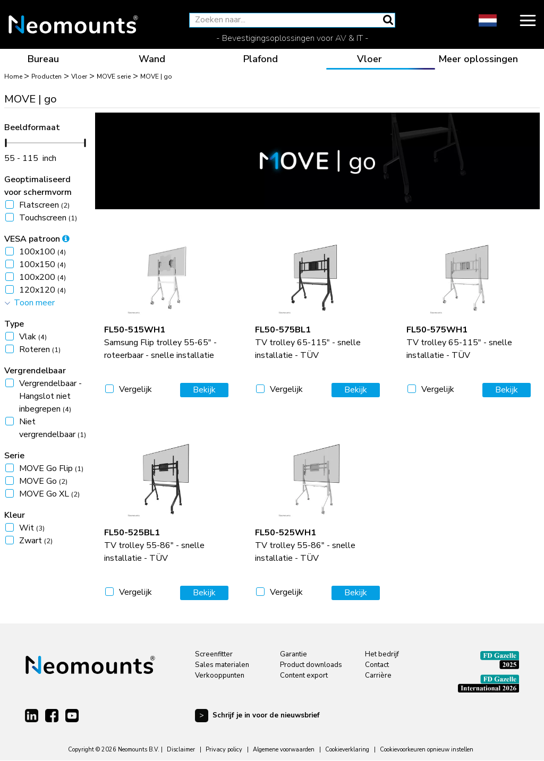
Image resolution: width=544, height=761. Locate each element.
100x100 (42, 252)
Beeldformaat (32, 127)
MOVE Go (43, 481)
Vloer (369, 59)
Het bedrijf (382, 654)
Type (14, 324)
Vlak (33, 337)
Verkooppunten (219, 675)
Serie (14, 455)
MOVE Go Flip (51, 468)
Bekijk (204, 390)
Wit (32, 528)
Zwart (36, 540)
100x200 (42, 277)
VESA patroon (37, 239)
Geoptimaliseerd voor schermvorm (38, 186)
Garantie (293, 654)
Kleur (14, 515)
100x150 (42, 264)
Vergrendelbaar (35, 371)
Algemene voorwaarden (283, 750)
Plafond (260, 59)
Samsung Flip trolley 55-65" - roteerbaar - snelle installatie (160, 342)
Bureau (43, 59)
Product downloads (311, 665)
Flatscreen (44, 205)
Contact (377, 665)
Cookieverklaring (347, 750)
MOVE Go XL (49, 494)
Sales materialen (222, 665)
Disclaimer (181, 750)
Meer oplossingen (478, 59)
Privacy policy (224, 750)
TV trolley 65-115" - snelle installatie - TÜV (308, 342)
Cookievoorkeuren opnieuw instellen (426, 750)
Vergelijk (135, 389)
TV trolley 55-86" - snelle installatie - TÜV (154, 545)
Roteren (40, 349)
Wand (152, 59)
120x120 (42, 290)
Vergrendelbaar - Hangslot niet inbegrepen (50, 396)
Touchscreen (48, 218)
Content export (304, 675)
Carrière (378, 675)
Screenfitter (214, 654)
